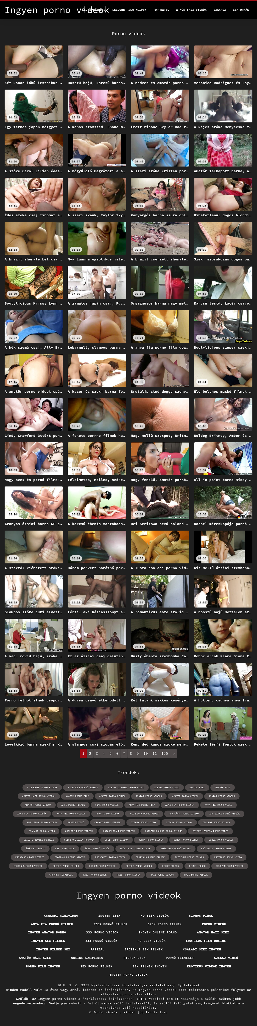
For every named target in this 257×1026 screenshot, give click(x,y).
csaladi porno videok (79, 831)
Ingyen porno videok (128, 974)
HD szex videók (155, 915)
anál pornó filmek (73, 804)
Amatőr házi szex (213, 932)
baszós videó (76, 822)
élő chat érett (35, 848)
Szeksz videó (226, 958)
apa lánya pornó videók (225, 813)
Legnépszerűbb (93, 10)
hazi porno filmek (128, 874)
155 (164, 753)
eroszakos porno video (29, 857)
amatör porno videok (185, 796)
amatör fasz (222, 787)
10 (145, 753)
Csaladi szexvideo (61, 915)
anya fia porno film (142, 804)
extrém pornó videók (102, 866)
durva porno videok (221, 839)
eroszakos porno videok (110, 857)
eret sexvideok (65, 848)
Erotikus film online (206, 941)
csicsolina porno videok (119, 831)
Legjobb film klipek (129, 10)
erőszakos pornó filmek (176, 848)
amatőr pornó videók (38, 804)
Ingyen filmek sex (53, 949)
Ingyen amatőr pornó (47, 932)
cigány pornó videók (179, 822)
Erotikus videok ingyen (209, 966)
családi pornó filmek (216, 822)
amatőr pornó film (77, 796)
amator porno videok (222, 796)
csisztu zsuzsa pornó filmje (163, 831)
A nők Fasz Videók (191, 10)
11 (154, 753)
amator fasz (197, 787)
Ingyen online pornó (158, 932)
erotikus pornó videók (28, 866)
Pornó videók (214, 924)
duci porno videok (116, 839)
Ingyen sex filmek (48, 941)
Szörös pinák (201, 915)
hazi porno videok (196, 874)
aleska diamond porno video (126, 787)
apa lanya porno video (144, 813)
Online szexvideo (87, 958)
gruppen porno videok (229, 866)
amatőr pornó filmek (112, 796)
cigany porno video (143, 822)
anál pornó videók (107, 804)
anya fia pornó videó (218, 804)
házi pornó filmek (94, 874)
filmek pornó (197, 866)
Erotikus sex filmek (144, 949)
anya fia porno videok (71, 813)
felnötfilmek (170, 866)
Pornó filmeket (180, 958)
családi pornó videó (42, 831)
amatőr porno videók (149, 796)
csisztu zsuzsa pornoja (79, 839)
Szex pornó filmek (110, 924)
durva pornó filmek (151, 839)
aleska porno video (166, 787)
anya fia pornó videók (31, 813)
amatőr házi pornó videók (38, 796)
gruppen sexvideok (61, 874)
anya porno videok (107, 813)
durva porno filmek (186, 839)
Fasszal (97, 949)
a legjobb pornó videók (83, 787)
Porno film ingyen (43, 966)
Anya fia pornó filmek (52, 924)
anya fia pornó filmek (179, 804)
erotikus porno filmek (189, 857)
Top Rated (161, 10)
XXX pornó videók (102, 932)
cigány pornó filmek (108, 822)
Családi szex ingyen (202, 949)
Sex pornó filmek (96, 966)
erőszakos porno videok (70, 857)
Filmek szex (134, 958)
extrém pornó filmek (66, 866)
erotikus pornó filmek (150, 857)
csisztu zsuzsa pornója (39, 839)
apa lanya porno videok (42, 822)
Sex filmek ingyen (150, 966)
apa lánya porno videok (184, 813)
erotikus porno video (228, 857)
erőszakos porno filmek (216, 848)
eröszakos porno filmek (135, 848)
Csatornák (241, 10)
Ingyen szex (109, 915)
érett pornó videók (97, 848)
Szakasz (219, 10)
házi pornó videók (162, 874)
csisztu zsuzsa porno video (210, 831)
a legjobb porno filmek (42, 787)
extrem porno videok (139, 866)
